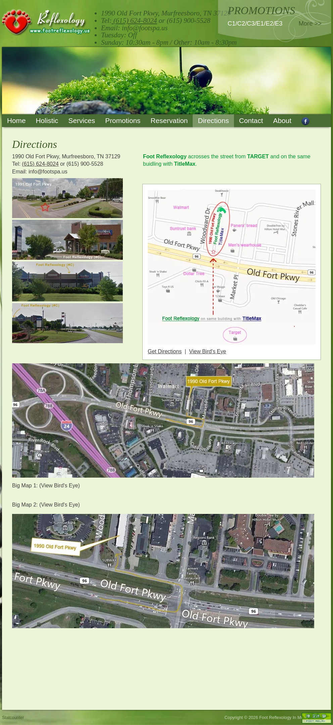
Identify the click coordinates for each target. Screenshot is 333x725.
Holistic (47, 120)
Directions (213, 120)
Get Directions (165, 351)
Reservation (169, 120)
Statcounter (13, 717)
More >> (310, 23)
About (282, 120)
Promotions (122, 120)
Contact (251, 120)
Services (81, 120)
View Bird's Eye (207, 351)
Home (16, 120)
